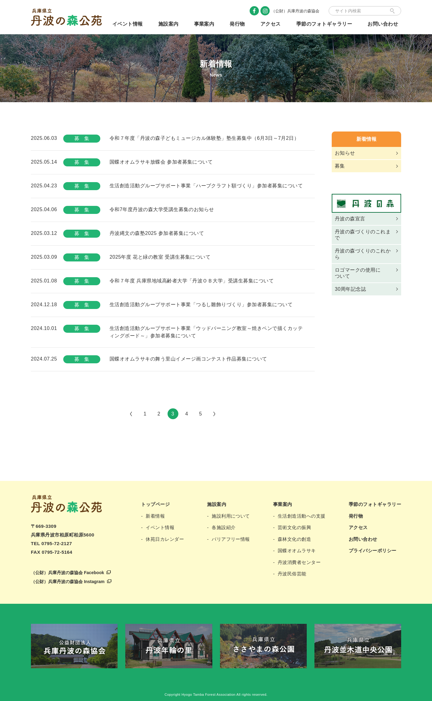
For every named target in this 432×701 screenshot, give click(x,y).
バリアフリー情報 (231, 539)
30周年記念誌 (350, 289)
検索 (392, 10)
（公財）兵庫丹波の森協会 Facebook (67, 572)
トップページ (155, 504)
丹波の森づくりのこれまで (363, 234)
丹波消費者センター (299, 562)
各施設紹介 (223, 527)
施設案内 (168, 24)
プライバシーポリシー (373, 550)
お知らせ (345, 153)
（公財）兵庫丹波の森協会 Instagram (68, 581)
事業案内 (204, 24)
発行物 (237, 24)
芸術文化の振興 (294, 527)
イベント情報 (127, 24)
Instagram (265, 10)
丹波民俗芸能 (292, 573)
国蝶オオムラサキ (297, 550)
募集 (340, 166)
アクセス (270, 24)
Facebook (254, 10)
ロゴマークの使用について (357, 273)
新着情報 (366, 139)
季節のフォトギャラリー (324, 24)
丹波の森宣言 (350, 218)
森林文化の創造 (294, 539)
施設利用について (231, 516)
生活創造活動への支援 (302, 516)
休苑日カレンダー (165, 539)
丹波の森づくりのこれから (363, 254)
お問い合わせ (383, 24)
